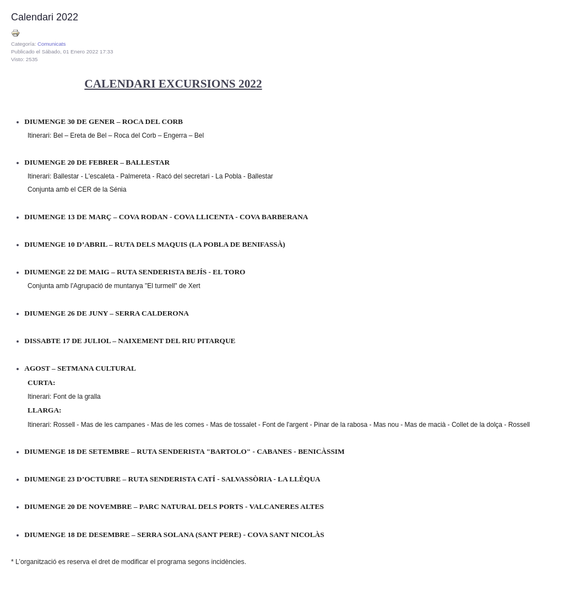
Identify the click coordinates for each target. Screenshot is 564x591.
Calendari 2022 (44, 17)
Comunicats (51, 44)
